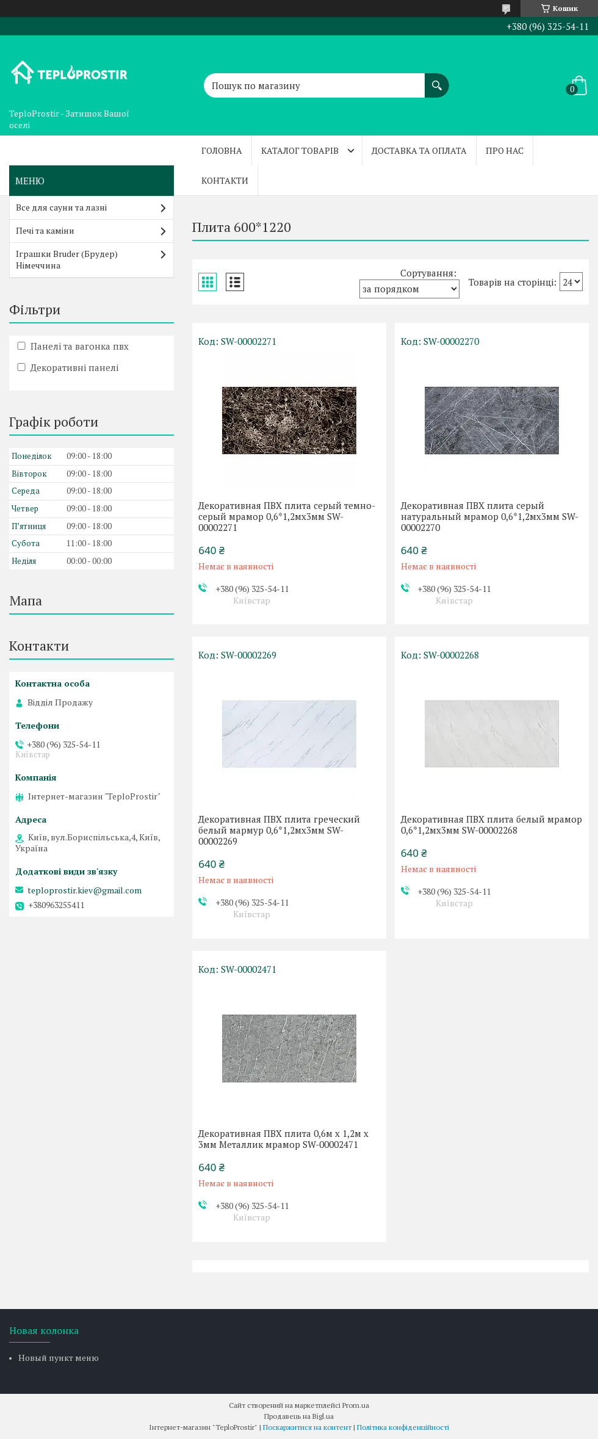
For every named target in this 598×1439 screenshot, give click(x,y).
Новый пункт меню (58, 1357)
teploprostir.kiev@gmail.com (84, 890)
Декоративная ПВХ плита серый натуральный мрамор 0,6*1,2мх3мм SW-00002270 (489, 516)
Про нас (505, 150)
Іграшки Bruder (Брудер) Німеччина (67, 259)
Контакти (224, 180)
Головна (221, 150)
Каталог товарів (300, 150)
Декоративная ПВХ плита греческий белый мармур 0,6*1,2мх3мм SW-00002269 (279, 829)
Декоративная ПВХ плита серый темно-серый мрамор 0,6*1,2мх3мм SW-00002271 (286, 516)
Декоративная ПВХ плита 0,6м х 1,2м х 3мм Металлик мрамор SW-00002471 (283, 1139)
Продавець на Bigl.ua (299, 1416)
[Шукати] (437, 79)
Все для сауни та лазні (61, 207)
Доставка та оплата (419, 150)
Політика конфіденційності (403, 1427)
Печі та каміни (45, 230)
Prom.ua (355, 1405)
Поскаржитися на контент (307, 1427)
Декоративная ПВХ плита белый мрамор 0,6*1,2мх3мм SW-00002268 (491, 824)
